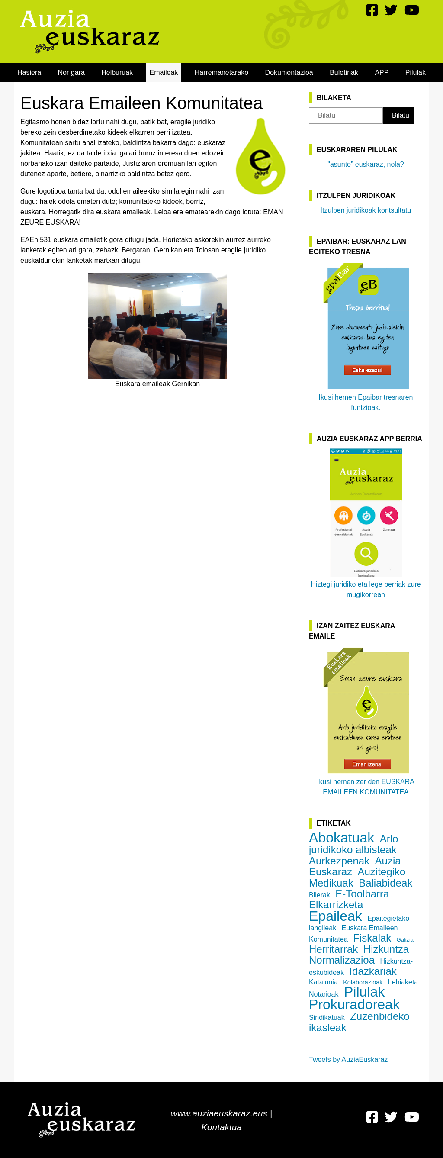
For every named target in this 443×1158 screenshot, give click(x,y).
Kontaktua (221, 1127)
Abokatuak (341, 837)
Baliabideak (385, 883)
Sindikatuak (327, 1017)
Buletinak (344, 72)
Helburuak (117, 72)
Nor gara (71, 72)
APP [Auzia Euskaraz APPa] (381, 72)
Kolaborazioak (362, 982)
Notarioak (323, 994)
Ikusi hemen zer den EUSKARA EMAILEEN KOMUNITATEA (365, 721)
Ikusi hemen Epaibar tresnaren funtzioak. (366, 336)
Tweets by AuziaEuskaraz (348, 1059)
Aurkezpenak (339, 861)
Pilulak (415, 72)
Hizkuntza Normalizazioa (359, 954)
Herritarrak (333, 949)
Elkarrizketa (336, 904)
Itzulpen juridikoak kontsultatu (366, 210)
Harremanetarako (222, 72)
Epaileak (335, 916)
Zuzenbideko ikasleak (359, 1021)
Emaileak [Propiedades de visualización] (164, 72)
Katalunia (323, 982)
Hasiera (29, 72)
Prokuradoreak (354, 1004)
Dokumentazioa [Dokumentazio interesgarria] (289, 72)
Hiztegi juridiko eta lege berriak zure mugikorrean (366, 523)
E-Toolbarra (362, 894)
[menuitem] (29, 72)
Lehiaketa (403, 982)
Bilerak (319, 895)
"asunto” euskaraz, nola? (365, 164)
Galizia (405, 939)
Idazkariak (372, 971)
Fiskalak (372, 938)
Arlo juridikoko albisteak (353, 844)
